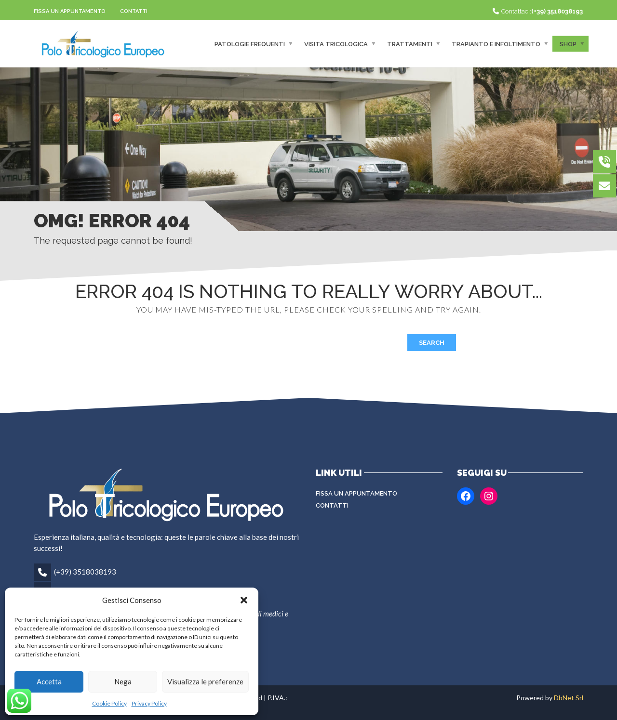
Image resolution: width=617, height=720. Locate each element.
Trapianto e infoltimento (496, 43)
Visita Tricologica (336, 43)
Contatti (134, 11)
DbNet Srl (568, 698)
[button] (244, 600)
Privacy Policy (149, 703)
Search (431, 342)
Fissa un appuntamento (70, 11)
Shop (568, 43)
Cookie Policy (109, 703)
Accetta (49, 681)
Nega (123, 681)
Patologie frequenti (250, 43)
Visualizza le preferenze (205, 681)
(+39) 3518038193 (85, 571)
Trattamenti (409, 43)
